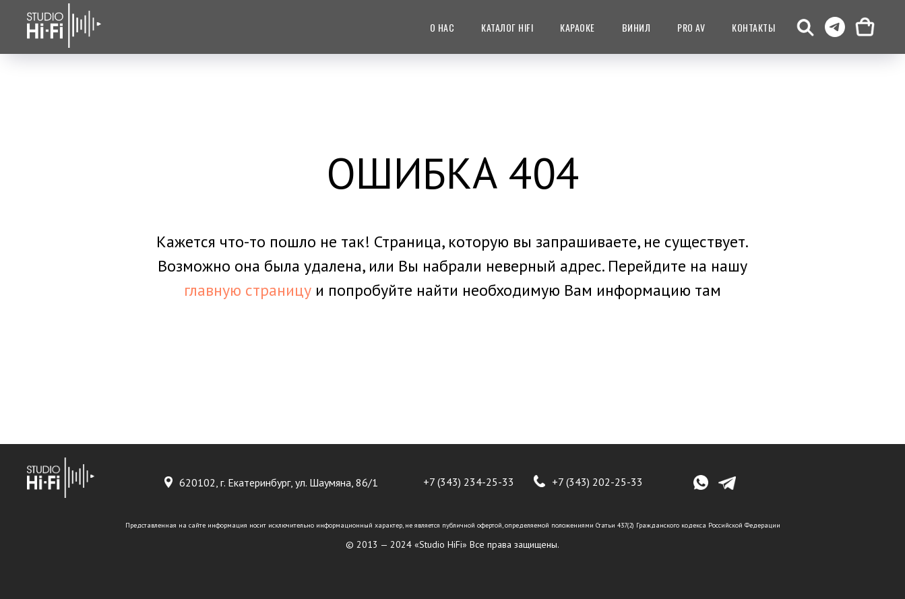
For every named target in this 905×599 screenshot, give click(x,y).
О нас (442, 27)
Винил (636, 27)
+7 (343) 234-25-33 (468, 481)
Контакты (753, 27)
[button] (805, 27)
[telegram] (835, 27)
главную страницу (247, 290)
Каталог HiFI (507, 27)
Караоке (577, 27)
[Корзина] (864, 27)
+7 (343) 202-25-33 (597, 481)
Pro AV (691, 27)
